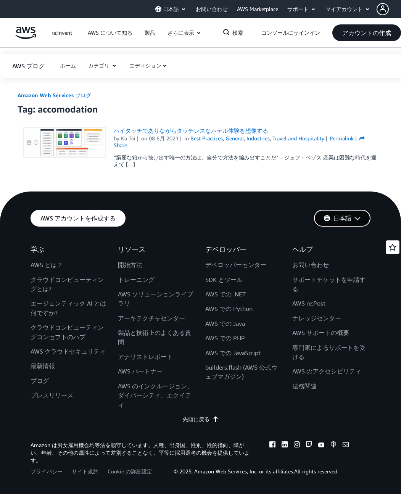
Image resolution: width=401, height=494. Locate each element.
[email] (346, 445)
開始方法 (130, 265)
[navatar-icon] (383, 9)
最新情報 (43, 366)
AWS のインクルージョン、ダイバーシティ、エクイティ (155, 395)
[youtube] (321, 445)
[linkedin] (285, 445)
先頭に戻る (201, 419)
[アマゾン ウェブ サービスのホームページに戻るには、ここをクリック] (25, 37)
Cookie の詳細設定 (130, 471)
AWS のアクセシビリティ (326, 371)
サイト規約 (85, 471)
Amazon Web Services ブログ (54, 95)
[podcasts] (333, 445)
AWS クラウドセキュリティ (68, 351)
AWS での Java (225, 323)
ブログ (40, 381)
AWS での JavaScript (233, 353)
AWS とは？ (47, 265)
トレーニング (136, 279)
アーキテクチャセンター (151, 318)
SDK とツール (224, 279)
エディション (145, 65)
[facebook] (272, 445)
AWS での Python (229, 308)
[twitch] (309, 445)
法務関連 (304, 386)
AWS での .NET (225, 294)
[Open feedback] (392, 247)
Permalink (342, 138)
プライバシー (47, 471)
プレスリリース (52, 395)
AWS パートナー (140, 371)
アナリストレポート (145, 356)
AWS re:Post (308, 303)
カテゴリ (99, 65)
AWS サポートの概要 (320, 332)
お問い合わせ (310, 265)
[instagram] (297, 445)
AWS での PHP (225, 338)
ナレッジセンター (316, 318)
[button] (389, 9)
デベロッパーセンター (235, 265)
